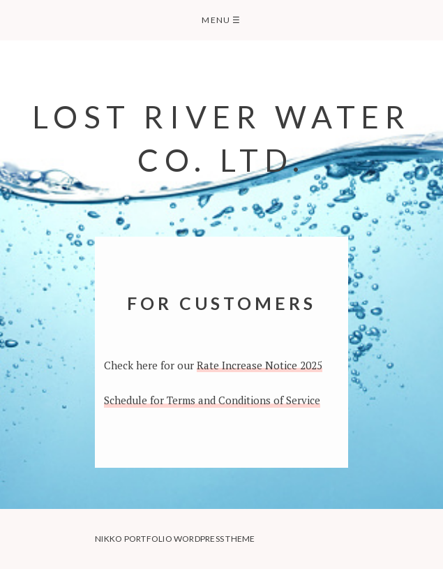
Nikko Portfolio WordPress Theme (175, 538)
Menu (221, 20)
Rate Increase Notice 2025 (259, 365)
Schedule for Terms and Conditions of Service (212, 400)
